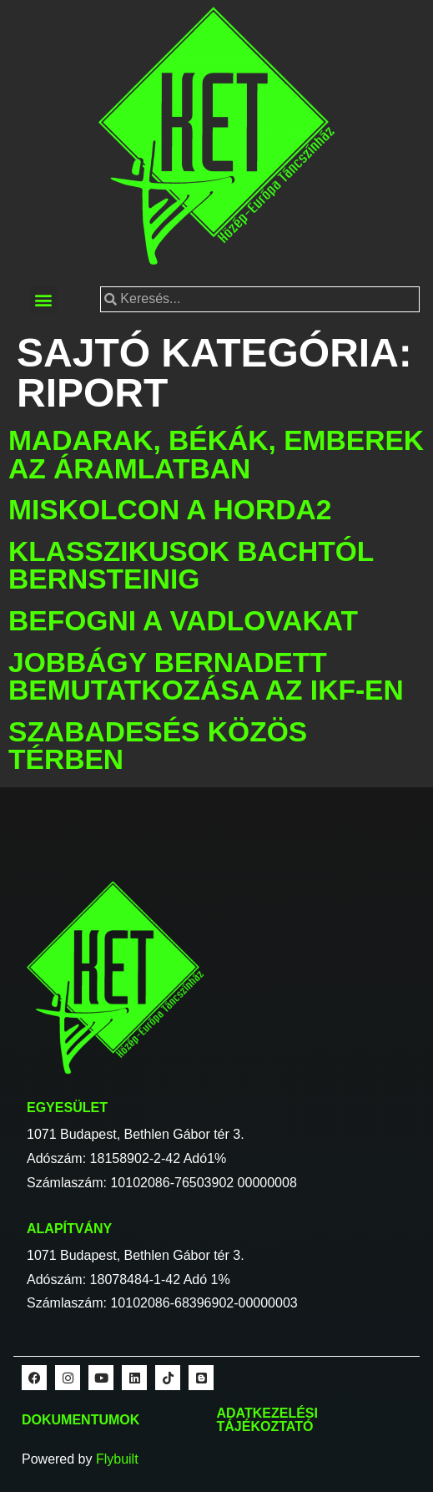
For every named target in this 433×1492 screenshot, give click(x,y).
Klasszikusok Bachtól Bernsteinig (191, 565)
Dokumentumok (80, 1420)
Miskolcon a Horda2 (169, 509)
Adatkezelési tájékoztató (267, 1420)
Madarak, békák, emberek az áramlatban (216, 454)
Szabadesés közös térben (157, 746)
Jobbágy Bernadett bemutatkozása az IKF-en (206, 676)
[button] (43, 299)
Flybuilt (117, 1459)
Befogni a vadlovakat (183, 620)
